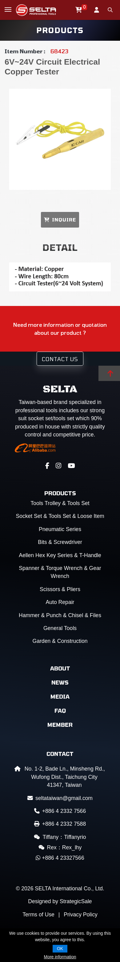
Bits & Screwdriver (60, 542)
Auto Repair (60, 602)
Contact (60, 753)
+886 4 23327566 (60, 858)
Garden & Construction (60, 641)
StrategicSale (76, 901)
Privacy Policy (81, 914)
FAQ (60, 710)
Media (60, 696)
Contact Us (60, 359)
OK (60, 948)
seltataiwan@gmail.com (60, 798)
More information (60, 956)
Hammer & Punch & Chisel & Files (60, 615)
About (60, 668)
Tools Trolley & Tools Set (59, 503)
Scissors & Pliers (60, 589)
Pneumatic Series (60, 529)
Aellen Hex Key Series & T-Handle (60, 555)
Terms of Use (38, 914)
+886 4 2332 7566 (60, 811)
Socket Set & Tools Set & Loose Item (60, 516)
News (60, 682)
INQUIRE (60, 219)
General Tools (60, 628)
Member (60, 724)
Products (60, 493)
